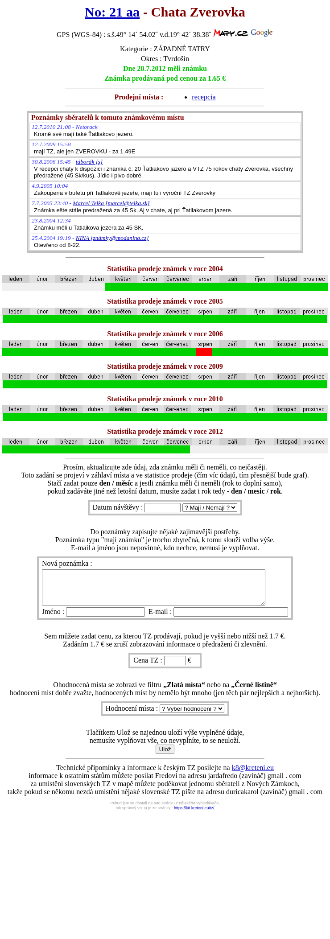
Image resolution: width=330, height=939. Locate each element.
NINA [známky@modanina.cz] (112, 238)
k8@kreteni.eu (253, 774)
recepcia (203, 97)
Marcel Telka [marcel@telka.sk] (111, 203)
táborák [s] (89, 161)
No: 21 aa (112, 12)
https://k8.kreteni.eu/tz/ (194, 814)
